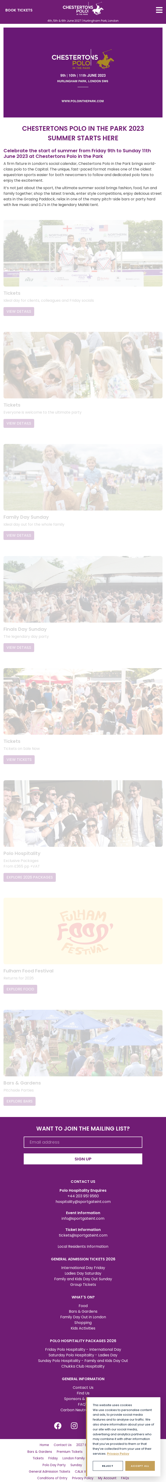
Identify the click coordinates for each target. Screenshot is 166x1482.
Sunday (76, 1456)
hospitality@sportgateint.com (83, 1193)
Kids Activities (83, 1319)
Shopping (83, 1314)
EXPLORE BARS (20, 1092)
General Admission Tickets (49, 1463)
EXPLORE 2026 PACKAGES (30, 870)
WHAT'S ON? (83, 1288)
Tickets (38, 1449)
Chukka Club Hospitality (83, 1357)
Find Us (83, 1384)
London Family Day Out (81, 1449)
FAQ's (83, 1395)
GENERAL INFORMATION (83, 1370)
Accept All (140, 1466)
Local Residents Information (83, 1238)
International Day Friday (83, 1259)
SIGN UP (83, 1150)
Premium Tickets (70, 1443)
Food (83, 1297)
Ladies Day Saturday (83, 1264)
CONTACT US (83, 1173)
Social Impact (60, 1476)
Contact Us (83, 1379)
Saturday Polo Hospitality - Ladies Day (83, 1346)
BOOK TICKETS (19, 10)
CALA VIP (82, 1463)
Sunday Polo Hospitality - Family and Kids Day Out (83, 1352)
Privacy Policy (82, 1469)
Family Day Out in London (83, 1308)
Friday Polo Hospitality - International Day (83, 1341)
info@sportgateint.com (83, 1210)
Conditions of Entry (52, 1469)
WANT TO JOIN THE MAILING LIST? (83, 1120)
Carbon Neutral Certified (83, 1401)
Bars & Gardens (83, 1302)
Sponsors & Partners (83, 1390)
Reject (107, 1466)
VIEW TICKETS (19, 754)
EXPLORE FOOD (20, 981)
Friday (53, 1449)
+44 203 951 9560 (83, 1187)
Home (44, 1436)
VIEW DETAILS (19, 310)
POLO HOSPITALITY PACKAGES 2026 (83, 1332)
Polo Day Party (54, 1456)
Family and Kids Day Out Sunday (83, 1270)
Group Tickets (83, 1276)
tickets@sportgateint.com (83, 1226)
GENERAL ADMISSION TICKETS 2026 (83, 1250)
